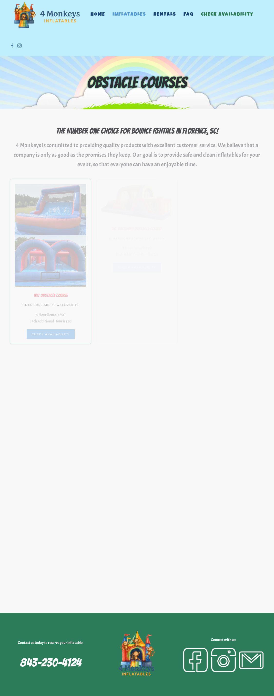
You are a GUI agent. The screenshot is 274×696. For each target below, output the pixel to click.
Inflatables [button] (129, 14)
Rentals (164, 14)
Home (98, 14)
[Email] (251, 660)
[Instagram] (223, 660)
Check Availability (227, 14)
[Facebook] (195, 660)
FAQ (188, 14)
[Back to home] (46, 14)
